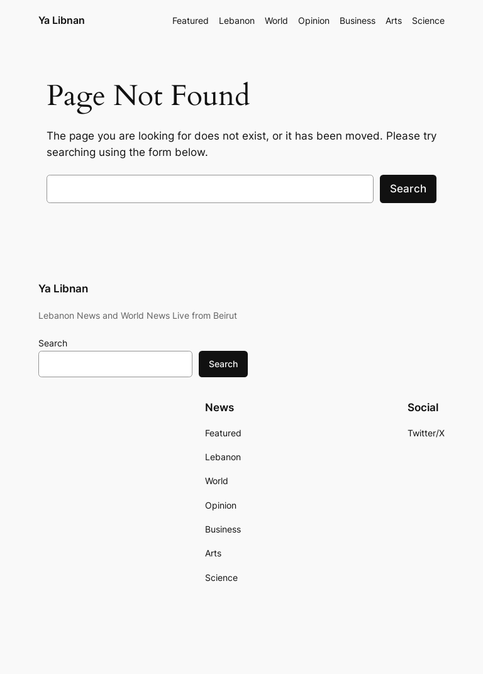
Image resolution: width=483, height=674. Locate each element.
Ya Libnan (61, 20)
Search (408, 188)
